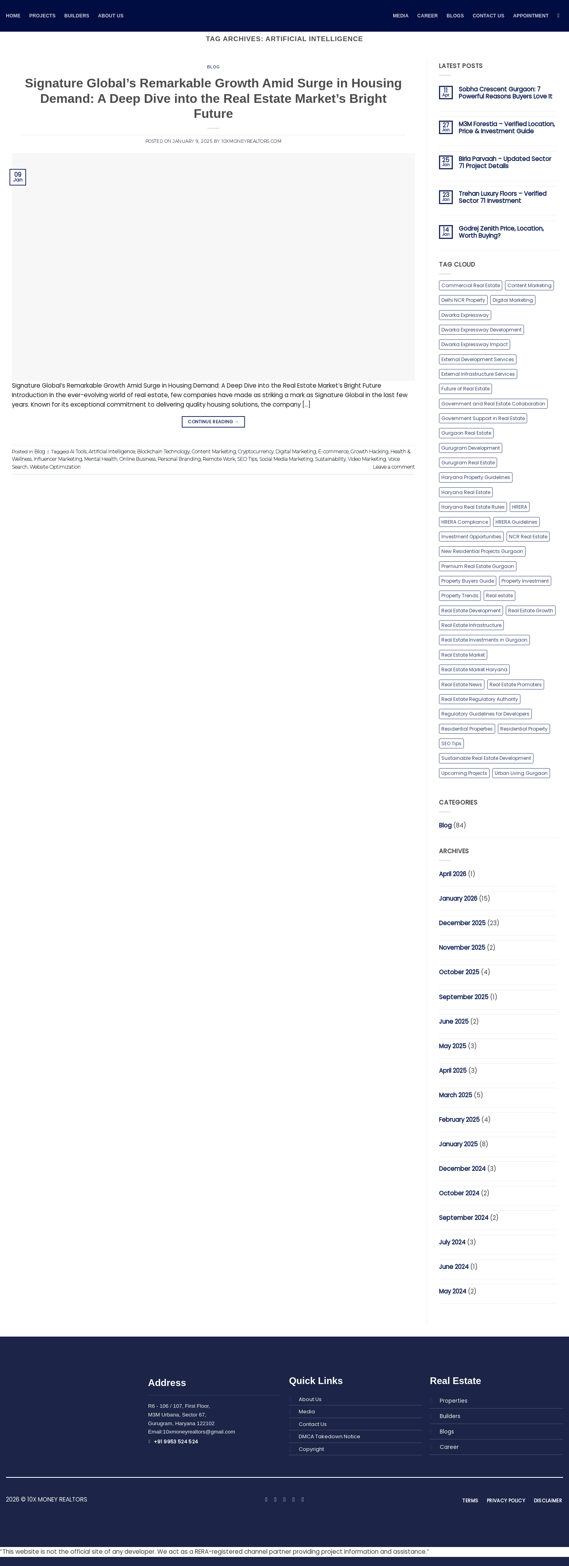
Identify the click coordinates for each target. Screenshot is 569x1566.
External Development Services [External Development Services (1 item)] (477, 359)
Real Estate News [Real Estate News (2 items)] (461, 683)
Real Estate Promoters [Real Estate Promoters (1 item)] (514, 683)
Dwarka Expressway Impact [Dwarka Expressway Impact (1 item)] (474, 344)
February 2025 (459, 1119)
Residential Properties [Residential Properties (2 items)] (466, 728)
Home (13, 16)
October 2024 (459, 1192)
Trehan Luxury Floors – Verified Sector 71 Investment (502, 197)
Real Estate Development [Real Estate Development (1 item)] (470, 610)
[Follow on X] (284, 1499)
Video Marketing (364, 459)
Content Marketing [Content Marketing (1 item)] (529, 285)
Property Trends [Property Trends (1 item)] (459, 595)
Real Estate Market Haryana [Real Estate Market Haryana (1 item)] (474, 669)
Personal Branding (177, 459)
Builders (76, 16)
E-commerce (332, 451)
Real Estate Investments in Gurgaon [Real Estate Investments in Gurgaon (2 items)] (484, 639)
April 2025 (453, 1070)
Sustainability (328, 459)
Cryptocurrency (255, 451)
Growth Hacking (368, 451)
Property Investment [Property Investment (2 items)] (524, 580)
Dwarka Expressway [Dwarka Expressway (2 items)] (465, 314)
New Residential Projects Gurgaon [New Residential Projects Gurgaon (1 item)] (481, 550)
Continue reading (213, 421)
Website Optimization (55, 467)
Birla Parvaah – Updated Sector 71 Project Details (505, 162)
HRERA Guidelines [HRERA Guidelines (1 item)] (515, 521)
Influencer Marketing (58, 459)
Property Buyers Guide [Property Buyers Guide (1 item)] (467, 580)
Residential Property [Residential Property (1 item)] (522, 728)
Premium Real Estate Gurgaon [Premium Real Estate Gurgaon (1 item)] (477, 565)
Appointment (530, 16)
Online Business (136, 459)
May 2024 (452, 1291)
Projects (42, 16)
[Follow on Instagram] (275, 1499)
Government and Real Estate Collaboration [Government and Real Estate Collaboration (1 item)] (493, 403)
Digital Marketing (295, 451)
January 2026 (458, 898)
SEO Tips (245, 459)
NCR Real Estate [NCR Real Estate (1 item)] (527, 536)
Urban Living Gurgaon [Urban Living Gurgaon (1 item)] (520, 772)
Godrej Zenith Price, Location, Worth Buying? (501, 232)
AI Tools (78, 451)
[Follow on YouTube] (302, 1499)
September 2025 (463, 996)
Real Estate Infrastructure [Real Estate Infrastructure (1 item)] (471, 624)
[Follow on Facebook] (266, 1499)
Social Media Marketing (284, 459)
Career (427, 16)
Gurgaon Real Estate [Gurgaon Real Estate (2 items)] (466, 433)
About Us (111, 16)
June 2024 (454, 1266)
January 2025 (458, 1143)
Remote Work (217, 459)
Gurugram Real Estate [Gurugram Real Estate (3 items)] (467, 462)
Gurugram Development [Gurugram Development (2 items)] (470, 447)
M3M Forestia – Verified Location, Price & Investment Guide (507, 128)
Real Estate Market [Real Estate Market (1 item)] (462, 654)
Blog (213, 66)
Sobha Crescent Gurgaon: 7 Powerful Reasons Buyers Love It (505, 93)
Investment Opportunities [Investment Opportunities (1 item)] (471, 536)
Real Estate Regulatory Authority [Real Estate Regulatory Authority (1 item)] (479, 698)
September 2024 (463, 1217)
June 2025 (454, 1021)
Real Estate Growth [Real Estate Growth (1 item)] (530, 610)
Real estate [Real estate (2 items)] (499, 595)
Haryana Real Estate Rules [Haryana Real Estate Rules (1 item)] (472, 506)
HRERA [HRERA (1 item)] (518, 506)
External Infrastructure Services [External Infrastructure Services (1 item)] (478, 374)
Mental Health (100, 459)
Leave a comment (394, 467)
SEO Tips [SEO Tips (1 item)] (451, 742)
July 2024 (452, 1242)
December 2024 (462, 1168)
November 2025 (462, 947)
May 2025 (452, 1045)
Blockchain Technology (163, 451)
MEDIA (401, 16)
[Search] (560, 15)
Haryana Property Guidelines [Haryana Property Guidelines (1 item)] (475, 477)
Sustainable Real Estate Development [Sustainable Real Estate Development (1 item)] (486, 757)
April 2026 (452, 873)
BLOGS (455, 16)
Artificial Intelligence (111, 451)
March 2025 (455, 1094)
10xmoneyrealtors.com (250, 141)
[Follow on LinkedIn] (293, 1499)
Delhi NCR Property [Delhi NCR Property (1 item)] (462, 300)
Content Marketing (213, 451)
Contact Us (488, 16)
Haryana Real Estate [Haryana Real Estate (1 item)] (465, 492)
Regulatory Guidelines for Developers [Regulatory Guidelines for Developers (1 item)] (485, 713)
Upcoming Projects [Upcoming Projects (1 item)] (464, 772)
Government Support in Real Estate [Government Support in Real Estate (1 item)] (482, 418)
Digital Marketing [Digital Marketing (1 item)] (512, 300)
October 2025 (459, 972)
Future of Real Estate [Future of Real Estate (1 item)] (465, 388)
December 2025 (462, 922)
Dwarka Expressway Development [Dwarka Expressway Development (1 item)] (481, 329)
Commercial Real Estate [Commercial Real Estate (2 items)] (470, 285)
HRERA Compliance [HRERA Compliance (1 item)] (464, 521)
